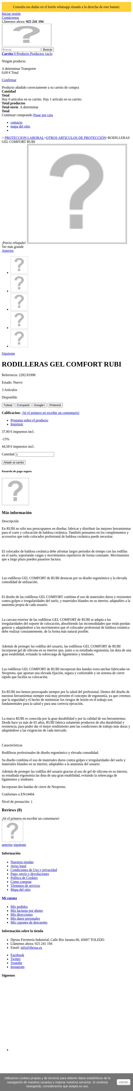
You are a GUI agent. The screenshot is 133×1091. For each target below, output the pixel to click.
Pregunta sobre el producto (29, 420)
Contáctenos (10, 17)
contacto (16, 122)
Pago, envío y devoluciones (29, 874)
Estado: (7, 382)
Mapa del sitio (20, 889)
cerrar (123, 1082)
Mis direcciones (21, 914)
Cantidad (8, 454)
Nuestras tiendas (21, 862)
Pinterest (55, 405)
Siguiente (8, 353)
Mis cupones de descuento (28, 922)
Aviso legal (18, 866)
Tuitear (8, 405)
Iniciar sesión (11, 14)
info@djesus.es (31, 947)
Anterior (8, 251)
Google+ (39, 405)
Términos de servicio (25, 886)
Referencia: (10, 375)
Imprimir (16, 424)
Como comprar (21, 882)
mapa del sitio (20, 126)
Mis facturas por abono (26, 910)
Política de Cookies (24, 878)
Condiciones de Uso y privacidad (33, 870)
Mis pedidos (19, 907)
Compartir (23, 405)
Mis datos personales (25, 918)
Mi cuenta (9, 898)
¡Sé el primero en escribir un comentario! (50, 413)
